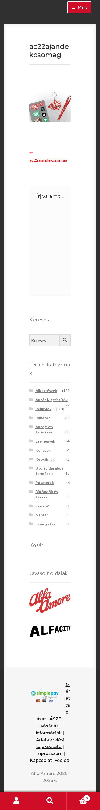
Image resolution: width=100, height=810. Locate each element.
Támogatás (45, 524)
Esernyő (42, 506)
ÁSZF (56, 719)
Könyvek (43, 450)
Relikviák (43, 408)
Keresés (50, 801)
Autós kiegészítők (51, 399)
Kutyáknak (45, 459)
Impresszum (49, 753)
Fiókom (16, 801)
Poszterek (44, 482)
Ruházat (42, 418)
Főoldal (62, 760)
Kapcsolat (41, 760)
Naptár (41, 515)
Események (45, 441)
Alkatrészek (46, 390)
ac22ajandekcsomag (48, 155)
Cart (78, 797)
